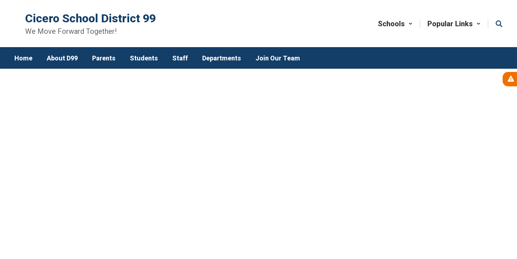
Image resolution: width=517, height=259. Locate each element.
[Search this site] (499, 23)
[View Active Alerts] (510, 79)
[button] (395, 23)
